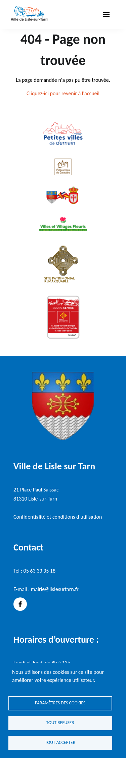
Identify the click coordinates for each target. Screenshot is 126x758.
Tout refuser (60, 722)
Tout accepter (60, 742)
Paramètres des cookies (60, 703)
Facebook (20, 604)
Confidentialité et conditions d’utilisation (57, 517)
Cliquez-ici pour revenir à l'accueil (63, 93)
